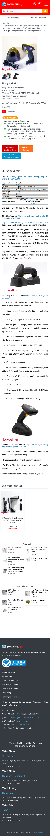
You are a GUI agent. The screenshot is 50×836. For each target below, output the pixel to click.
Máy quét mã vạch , (12, 26)
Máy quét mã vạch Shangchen (28, 28)
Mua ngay (10, 149)
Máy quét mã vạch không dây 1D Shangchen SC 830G (12, 520)
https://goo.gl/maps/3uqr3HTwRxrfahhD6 (24, 718)
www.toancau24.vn (37, 832)
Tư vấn (11, 156)
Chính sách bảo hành (10, 681)
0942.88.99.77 (28, 725)
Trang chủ (5, 23)
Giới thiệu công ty (8, 676)
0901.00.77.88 (27, 721)
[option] (25, 53)
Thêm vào (26, 149)
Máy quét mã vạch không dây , (32, 26)
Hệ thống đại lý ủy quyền (11, 697)
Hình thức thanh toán (10, 685)
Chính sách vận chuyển (10, 689)
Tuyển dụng (6, 693)
